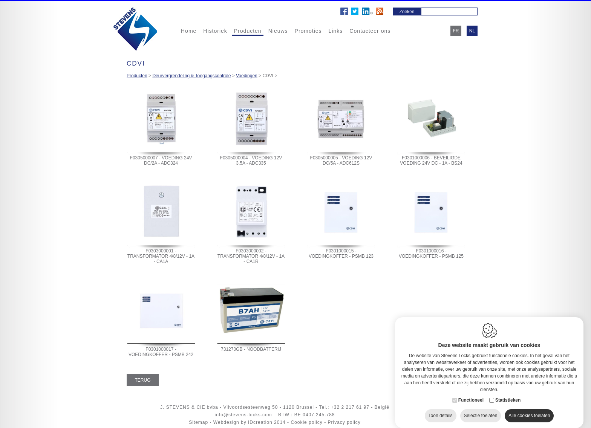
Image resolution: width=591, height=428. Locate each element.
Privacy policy (344, 422)
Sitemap (198, 422)
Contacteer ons (369, 31)
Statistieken (508, 392)
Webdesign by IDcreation (243, 422)
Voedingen (246, 75)
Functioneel (471, 392)
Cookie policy (306, 422)
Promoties (308, 31)
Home (188, 31)
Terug (143, 380)
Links (336, 31)
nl (472, 31)
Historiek (215, 31)
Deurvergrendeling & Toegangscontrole (191, 75)
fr (456, 31)
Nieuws (278, 31)
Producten (248, 31)
